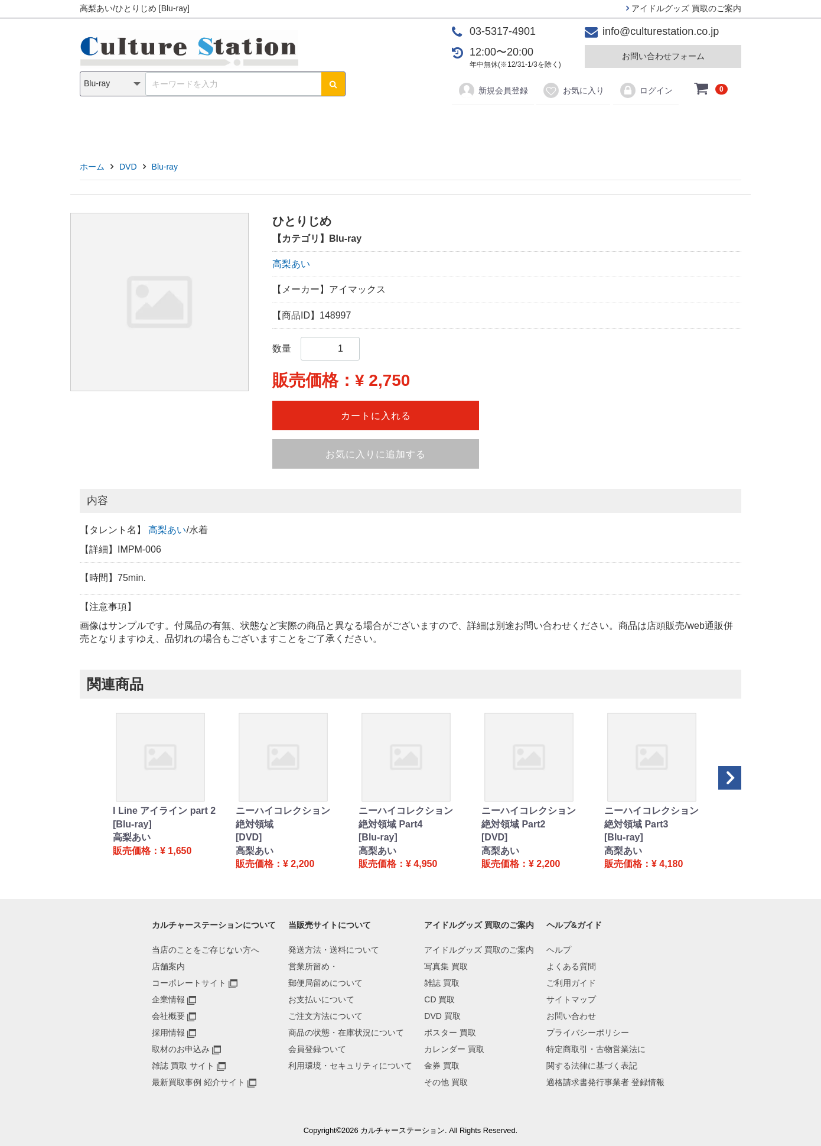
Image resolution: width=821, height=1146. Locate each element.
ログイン (646, 90)
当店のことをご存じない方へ (205, 950)
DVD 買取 (442, 1016)
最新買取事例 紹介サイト (198, 1082)
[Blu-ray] (132, 824)
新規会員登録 (493, 90)
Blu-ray (165, 166)
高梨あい (291, 264)
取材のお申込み (181, 1049)
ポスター (415, 125)
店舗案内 (168, 966)
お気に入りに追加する (375, 454)
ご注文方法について (325, 1016)
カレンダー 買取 (454, 1049)
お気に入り (573, 90)
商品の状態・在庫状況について (346, 1032)
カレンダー (478, 125)
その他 (578, 125)
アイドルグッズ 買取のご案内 (683, 8)
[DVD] (249, 837)
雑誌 (287, 125)
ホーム (92, 166)
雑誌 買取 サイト (183, 1065)
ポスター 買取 (450, 1032)
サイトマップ (571, 999)
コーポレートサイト (189, 983)
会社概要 (168, 1016)
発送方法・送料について (333, 950)
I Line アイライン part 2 (164, 811)
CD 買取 (439, 999)
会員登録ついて (317, 1049)
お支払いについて (321, 999)
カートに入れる (376, 416)
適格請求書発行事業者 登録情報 (605, 1082)
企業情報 (168, 999)
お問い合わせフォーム (663, 56)
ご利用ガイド (571, 983)
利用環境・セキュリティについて (350, 1065)
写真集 (243, 125)
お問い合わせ (571, 1016)
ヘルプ (558, 950)
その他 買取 (446, 1082)
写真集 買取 (446, 966)
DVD (364, 125)
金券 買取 (442, 1065)
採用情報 (168, 1032)
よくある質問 (571, 966)
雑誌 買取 (442, 983)
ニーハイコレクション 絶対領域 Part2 (528, 817)
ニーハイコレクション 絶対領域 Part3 (651, 817)
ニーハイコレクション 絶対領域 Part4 (406, 817)
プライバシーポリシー (587, 1032)
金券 (533, 125)
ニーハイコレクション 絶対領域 (283, 817)
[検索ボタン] (333, 84)
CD (326, 125)
